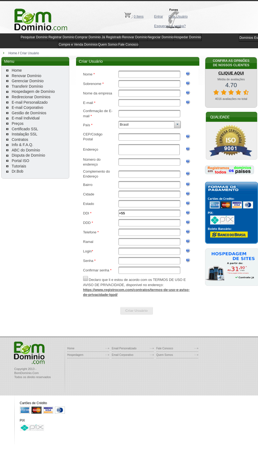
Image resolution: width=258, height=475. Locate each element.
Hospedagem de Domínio (33, 91)
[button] (175, 18)
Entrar (158, 16)
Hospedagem (75, 354)
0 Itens (139, 16)
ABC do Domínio (26, 150)
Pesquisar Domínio (34, 37)
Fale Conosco (128, 44)
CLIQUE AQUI (231, 73)
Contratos (20, 139)
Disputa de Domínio (28, 155)
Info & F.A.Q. (22, 144)
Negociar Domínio (161, 37)
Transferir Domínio (27, 86)
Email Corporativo (122, 354)
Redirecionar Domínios (31, 97)
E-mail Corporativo (27, 107)
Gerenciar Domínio (28, 81)
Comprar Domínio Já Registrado (98, 37)
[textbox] (149, 74)
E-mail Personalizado (30, 102)
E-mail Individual (26, 118)
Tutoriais (19, 166)
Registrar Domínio (61, 37)
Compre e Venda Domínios (78, 44)
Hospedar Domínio (187, 37)
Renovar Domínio (134, 37)
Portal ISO (20, 161)
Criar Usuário (29, 53)
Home (12, 53)
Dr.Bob (17, 171)
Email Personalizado (124, 348)
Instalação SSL (24, 134)
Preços (18, 123)
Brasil (124, 124)
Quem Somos (108, 44)
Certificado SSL (25, 129)
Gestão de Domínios (29, 113)
